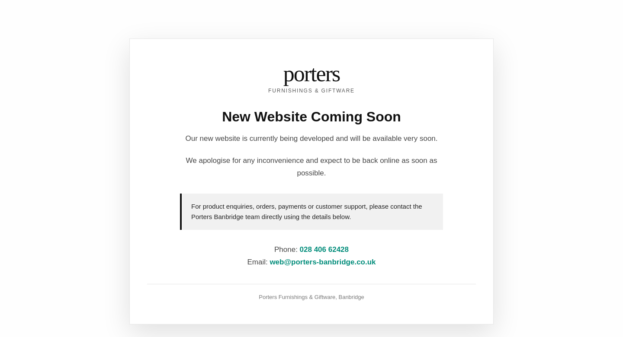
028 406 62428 (324, 249)
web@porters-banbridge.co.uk (323, 262)
